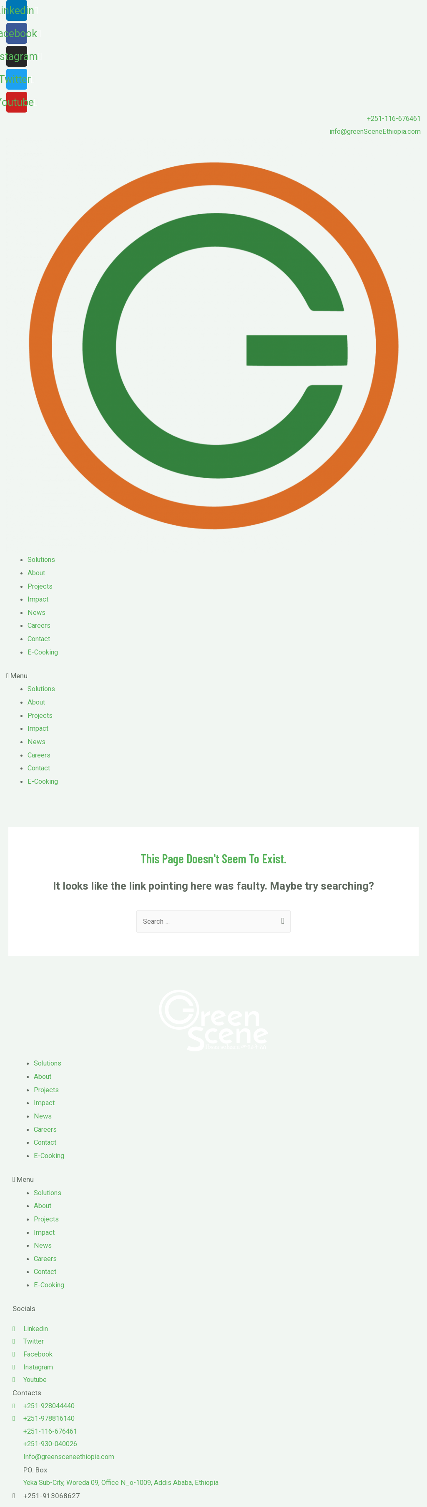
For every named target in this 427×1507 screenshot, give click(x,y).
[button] (213, 676)
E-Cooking (44, 652)
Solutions (42, 560)
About (37, 573)
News (36, 613)
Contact (40, 639)
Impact (39, 600)
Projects (41, 586)
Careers (40, 626)
